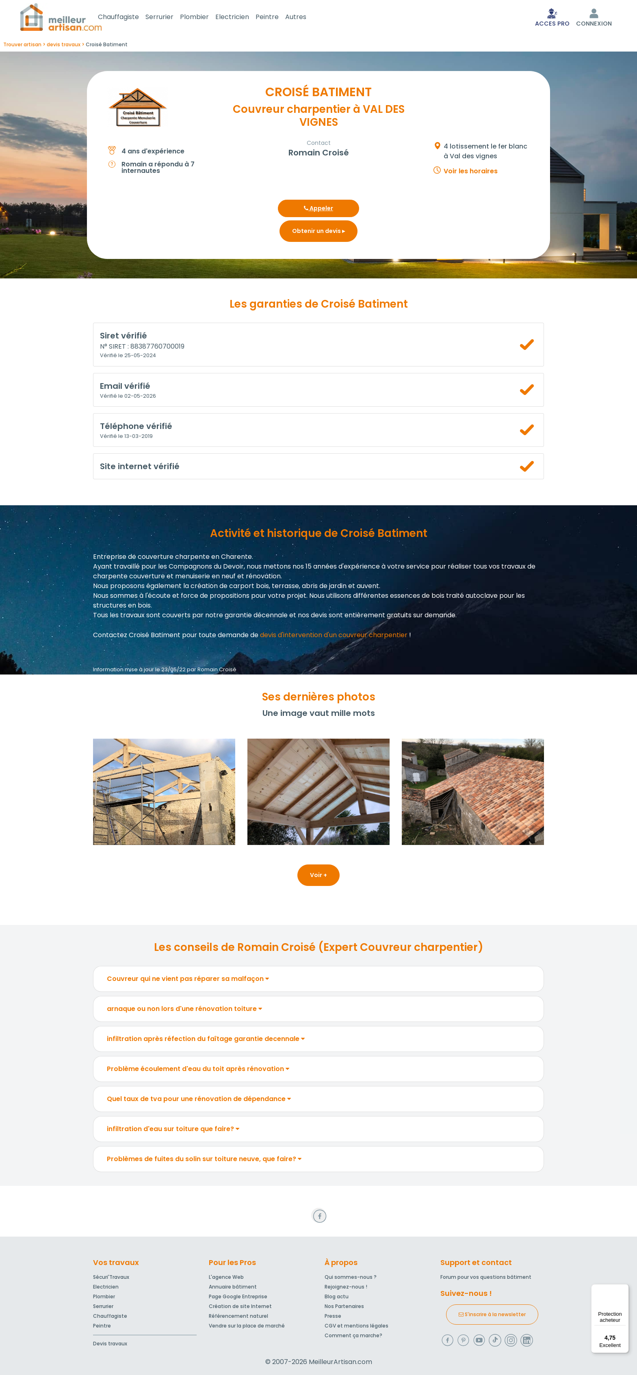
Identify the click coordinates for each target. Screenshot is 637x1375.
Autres (305, 17)
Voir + (318, 877)
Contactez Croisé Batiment (136, 636)
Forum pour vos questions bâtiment (485, 1277)
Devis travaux (110, 1343)
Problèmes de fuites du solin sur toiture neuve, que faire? (204, 1160)
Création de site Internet (240, 1306)
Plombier (204, 17)
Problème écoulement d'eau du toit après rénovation (198, 1070)
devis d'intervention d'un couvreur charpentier (333, 636)
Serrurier (169, 17)
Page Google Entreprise (238, 1296)
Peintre (276, 17)
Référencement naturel (238, 1315)
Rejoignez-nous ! (346, 1286)
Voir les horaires (471, 172)
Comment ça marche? (353, 1335)
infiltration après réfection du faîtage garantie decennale (206, 1040)
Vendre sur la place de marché (247, 1325)
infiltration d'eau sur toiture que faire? (173, 1130)
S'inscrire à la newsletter (492, 1314)
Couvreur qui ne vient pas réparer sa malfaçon (188, 980)
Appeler (318, 210)
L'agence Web (226, 1277)
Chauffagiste (128, 17)
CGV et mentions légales (356, 1325)
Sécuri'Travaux (111, 1277)
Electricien (242, 17)
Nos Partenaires (344, 1306)
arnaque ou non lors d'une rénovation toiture (184, 1010)
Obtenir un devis (318, 232)
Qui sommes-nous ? (351, 1277)
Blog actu (337, 1296)
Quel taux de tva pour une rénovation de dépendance (199, 1100)
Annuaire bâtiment (233, 1286)
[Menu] (624, 1289)
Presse (333, 1315)
